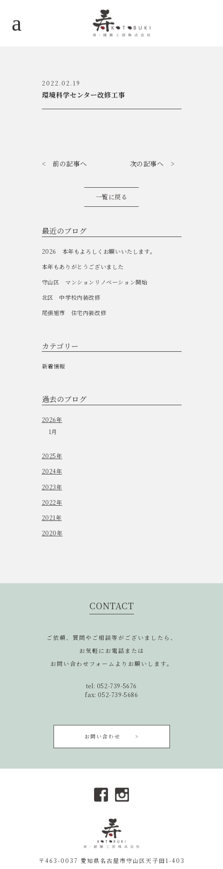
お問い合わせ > (111, 736)
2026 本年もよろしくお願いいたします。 (99, 251)
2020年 (52, 533)
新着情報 (53, 366)
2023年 (52, 487)
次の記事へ (147, 163)
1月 (52, 431)
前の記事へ (70, 163)
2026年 (52, 419)
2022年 (52, 502)
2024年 (52, 471)
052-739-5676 (117, 686)
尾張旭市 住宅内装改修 (74, 312)
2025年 (52, 456)
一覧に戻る (112, 196)
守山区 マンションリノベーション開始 (95, 282)
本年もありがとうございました (83, 266)
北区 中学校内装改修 (71, 297)
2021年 (52, 517)
